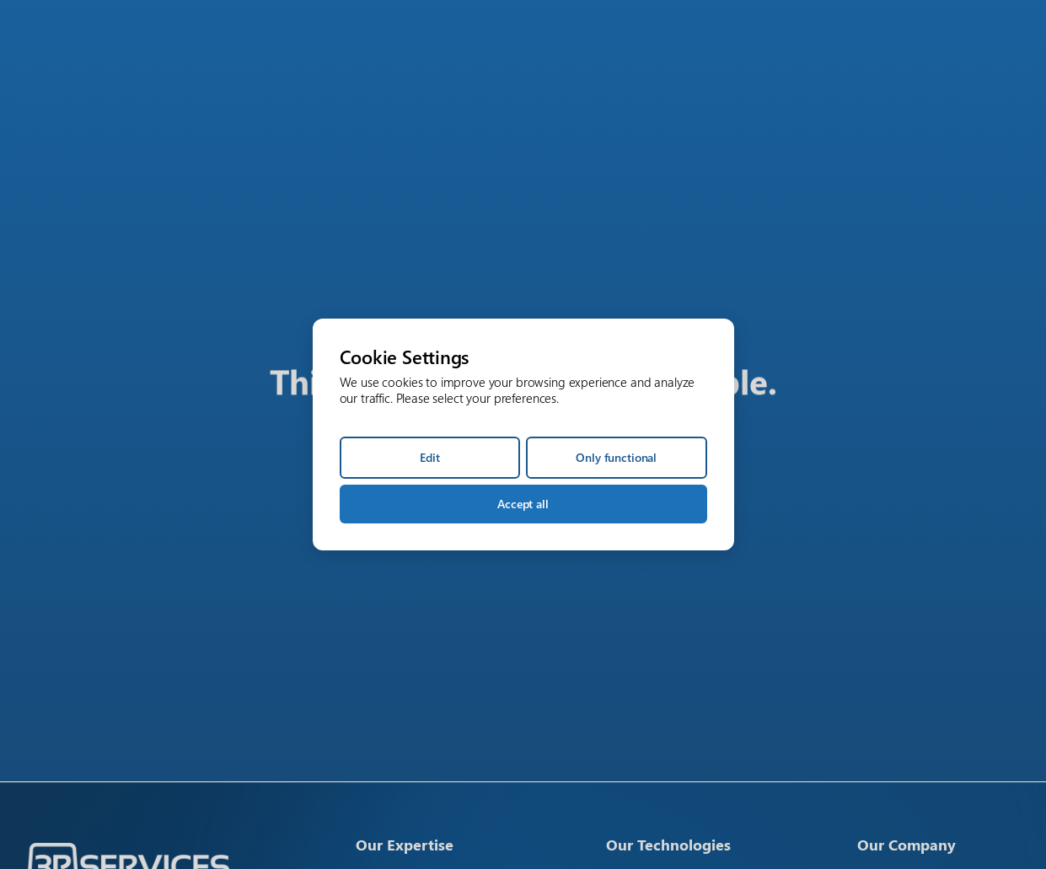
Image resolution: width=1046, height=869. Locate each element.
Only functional (616, 457)
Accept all (523, 504)
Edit (429, 457)
